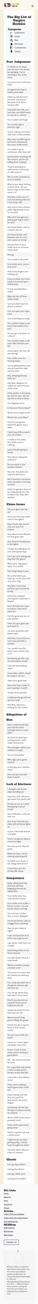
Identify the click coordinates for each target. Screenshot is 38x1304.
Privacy (6, 1208)
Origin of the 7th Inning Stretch (16, 1218)
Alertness (18, 43)
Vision (17, 36)
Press (6, 1201)
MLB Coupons (9, 1228)
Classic (17, 51)
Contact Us (8, 1204)
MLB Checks (8, 1235)
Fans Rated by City (11, 1221)
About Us (7, 1197)
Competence (20, 47)
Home (6, 1193)
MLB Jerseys (8, 1231)
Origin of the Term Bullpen (14, 1214)
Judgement (19, 32)
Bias (16, 40)
